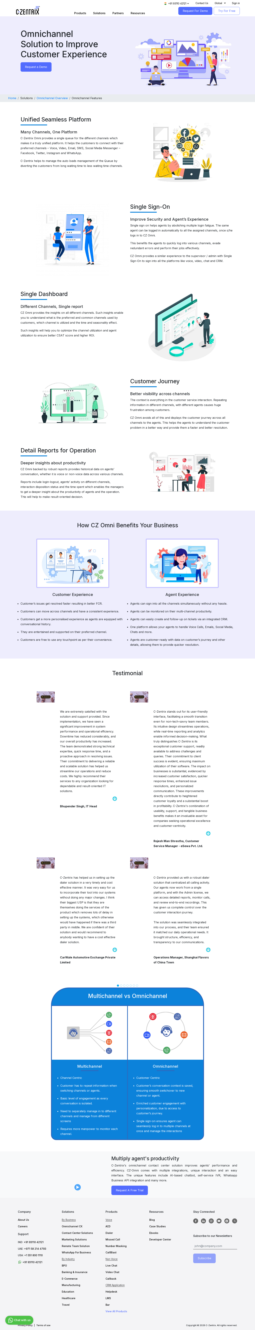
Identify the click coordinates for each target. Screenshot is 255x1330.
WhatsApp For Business (76, 1252)
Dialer (109, 1232)
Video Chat (112, 1272)
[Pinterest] (226, 1221)
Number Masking (116, 1246)
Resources (138, 13)
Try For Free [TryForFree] (226, 11)
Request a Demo (36, 67)
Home (12, 98)
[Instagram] (211, 1221)
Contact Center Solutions (77, 1232)
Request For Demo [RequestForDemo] (195, 11)
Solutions (99, 13)
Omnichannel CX (72, 1226)
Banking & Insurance (74, 1272)
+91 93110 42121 (34, 1242)
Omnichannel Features (87, 98)
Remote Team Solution (76, 1246)
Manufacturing (71, 1285)
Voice (109, 1219)
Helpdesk (111, 1291)
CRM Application (115, 1285)
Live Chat (111, 1265)
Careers (23, 1226)
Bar (108, 1304)
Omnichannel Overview (52, 98)
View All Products (116, 1311)
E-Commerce (70, 1278)
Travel (66, 1304)
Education (68, 1291)
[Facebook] (195, 1221)
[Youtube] (219, 1221)
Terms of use (43, 1325)
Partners (118, 13)
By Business (69, 1219)
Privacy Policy (25, 1325)
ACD (108, 1226)
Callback (111, 1278)
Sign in (236, 3)
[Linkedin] (203, 1221)
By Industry (68, 1258)
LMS (108, 1298)
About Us (23, 1219)
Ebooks (153, 1232)
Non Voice (112, 1258)
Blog (152, 1219)
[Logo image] (28, 10)
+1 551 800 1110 (33, 1255)
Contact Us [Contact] (202, 3)
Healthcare (68, 1298)
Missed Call (113, 1239)
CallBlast (111, 1252)
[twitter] (235, 1221)
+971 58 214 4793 (35, 1248)
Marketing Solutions (74, 1239)
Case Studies (157, 1226)
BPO (64, 1265)
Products (80, 13)
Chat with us (19, 1320)
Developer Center (160, 1239)
